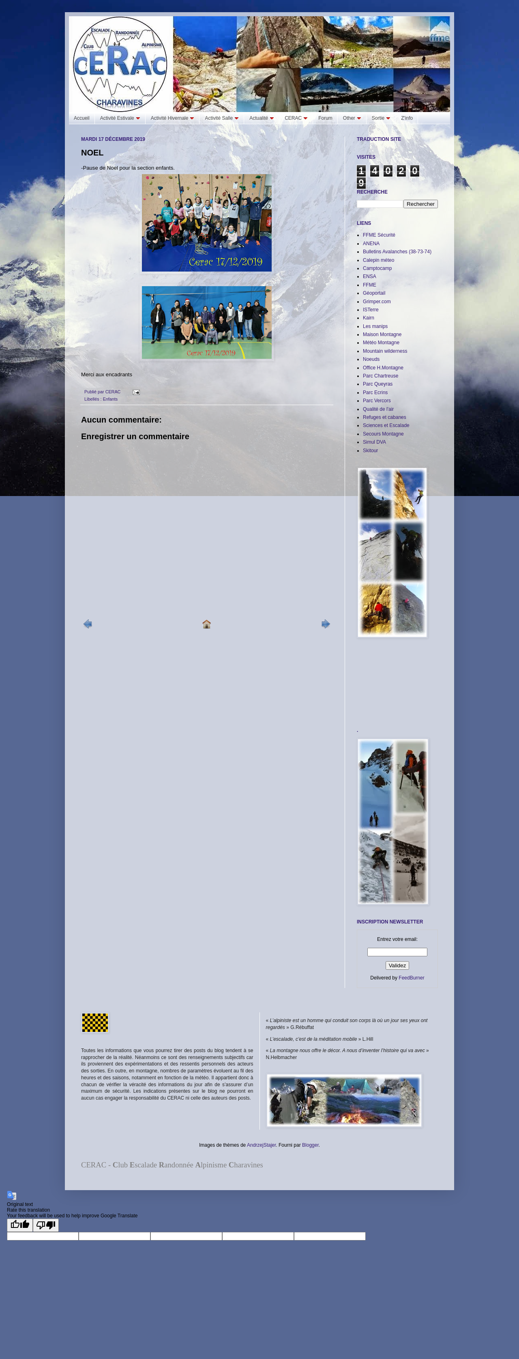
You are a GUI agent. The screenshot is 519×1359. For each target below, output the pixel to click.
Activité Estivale (120, 118)
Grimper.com (377, 301)
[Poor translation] (46, 1225)
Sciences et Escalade (386, 425)
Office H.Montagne (383, 368)
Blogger (310, 1145)
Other (352, 118)
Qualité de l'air (378, 409)
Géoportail (374, 293)
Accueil (82, 118)
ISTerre (371, 310)
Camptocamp (377, 268)
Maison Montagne (382, 334)
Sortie (381, 118)
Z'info (407, 118)
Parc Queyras (377, 384)
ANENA (371, 243)
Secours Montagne (383, 434)
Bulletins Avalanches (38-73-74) (397, 252)
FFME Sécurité (379, 235)
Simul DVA (374, 442)
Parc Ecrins (375, 392)
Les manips (375, 326)
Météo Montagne (381, 342)
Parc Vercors (377, 400)
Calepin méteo (378, 260)
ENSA (369, 276)
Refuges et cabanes (384, 417)
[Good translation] (20, 1225)
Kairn (368, 318)
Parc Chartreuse (380, 376)
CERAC (296, 118)
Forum (325, 118)
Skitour (370, 450)
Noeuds (371, 359)
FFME (369, 285)
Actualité (261, 118)
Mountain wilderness (385, 351)
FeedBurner (411, 978)
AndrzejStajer (261, 1145)
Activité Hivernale (173, 118)
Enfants (110, 399)
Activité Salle (222, 118)
